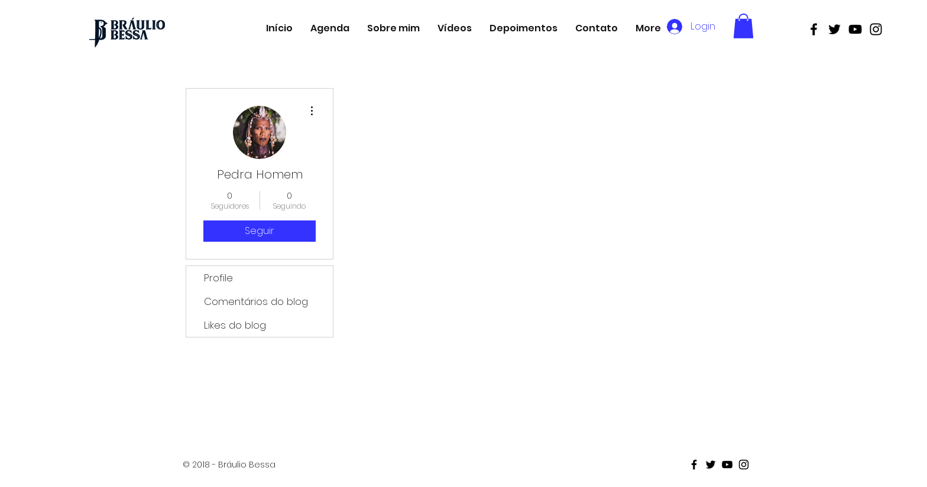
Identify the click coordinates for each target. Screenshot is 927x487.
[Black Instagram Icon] (876, 29)
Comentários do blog (256, 301)
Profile (218, 278)
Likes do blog (235, 325)
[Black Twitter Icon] (834, 29)
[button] (743, 26)
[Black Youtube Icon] (855, 29)
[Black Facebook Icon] (814, 29)
